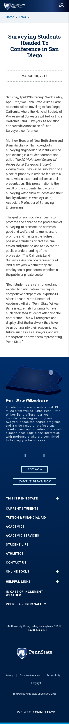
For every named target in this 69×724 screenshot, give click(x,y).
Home (10, 17)
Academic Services (22, 535)
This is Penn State (22, 498)
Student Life (17, 544)
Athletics (15, 553)
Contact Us (16, 562)
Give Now (34, 469)
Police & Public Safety (26, 604)
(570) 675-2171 (37, 630)
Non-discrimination (30, 675)
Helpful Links (18, 581)
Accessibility (53, 675)
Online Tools (17, 571)
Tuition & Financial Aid (26, 517)
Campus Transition (34, 481)
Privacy (9, 675)
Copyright (36, 683)
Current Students (22, 508)
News (22, 17)
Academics (15, 526)
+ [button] (57, 498)
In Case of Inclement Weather (24, 593)
